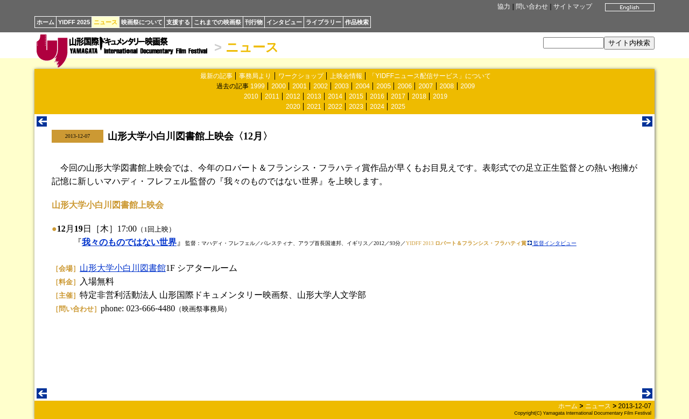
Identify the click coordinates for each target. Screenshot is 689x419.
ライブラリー (323, 22)
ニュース (105, 22)
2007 (425, 86)
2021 (314, 106)
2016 (377, 96)
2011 (272, 96)
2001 (299, 86)
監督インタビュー (552, 243)
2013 (314, 96)
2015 (356, 96)
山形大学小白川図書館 (123, 268)
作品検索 (357, 22)
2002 (320, 86)
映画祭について (142, 22)
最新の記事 (216, 76)
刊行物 (254, 22)
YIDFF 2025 (74, 22)
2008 (447, 86)
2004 (362, 86)
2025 (398, 106)
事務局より (255, 76)
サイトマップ (572, 6)
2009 (468, 86)
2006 (404, 86)
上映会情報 (346, 76)
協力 (503, 6)
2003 (341, 86)
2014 (335, 96)
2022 (335, 106)
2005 (383, 86)
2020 (293, 106)
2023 (356, 106)
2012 (293, 96)
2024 (377, 106)
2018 (419, 96)
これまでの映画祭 (217, 22)
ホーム (45, 22)
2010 (251, 96)
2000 (278, 86)
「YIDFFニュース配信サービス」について (430, 76)
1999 (257, 86)
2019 (440, 96)
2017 (398, 96)
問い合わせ (532, 6)
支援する (178, 22)
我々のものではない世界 (129, 242)
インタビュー (284, 22)
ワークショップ (301, 76)
